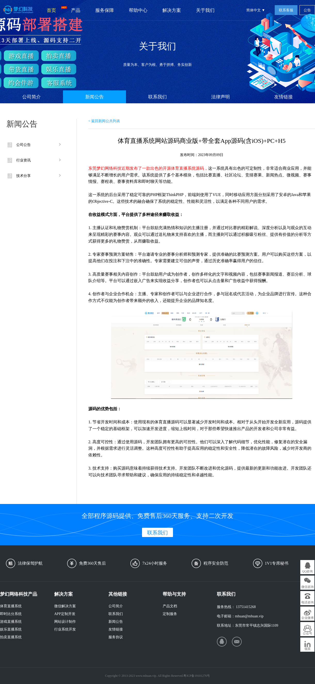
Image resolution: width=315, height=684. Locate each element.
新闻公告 (94, 96)
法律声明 (220, 96)
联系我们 (157, 96)
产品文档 (170, 606)
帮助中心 (138, 10)
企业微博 (307, 618)
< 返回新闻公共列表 (104, 121)
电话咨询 (307, 602)
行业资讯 (23, 160)
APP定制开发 (64, 614)
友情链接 (283, 96)
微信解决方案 (65, 606)
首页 (55, 9)
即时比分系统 (11, 614)
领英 (307, 649)
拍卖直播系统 (11, 637)
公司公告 (23, 145)
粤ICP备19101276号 (196, 676)
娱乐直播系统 (11, 629)
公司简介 (31, 96)
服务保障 (104, 10)
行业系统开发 (65, 629)
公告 (307, 10)
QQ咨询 (307, 571)
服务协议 (115, 637)
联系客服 (286, 10)
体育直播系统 (11, 606)
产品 (75, 10)
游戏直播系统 (11, 622)
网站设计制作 (65, 622)
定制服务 (170, 614)
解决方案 (171, 10)
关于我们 (205, 10)
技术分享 (23, 176)
